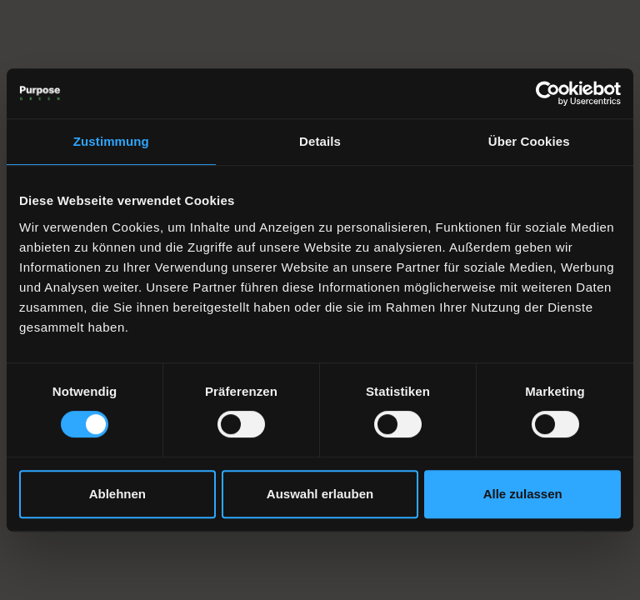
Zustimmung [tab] (111, 141)
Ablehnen (117, 494)
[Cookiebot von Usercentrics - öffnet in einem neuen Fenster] (548, 93)
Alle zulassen (522, 494)
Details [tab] (320, 141)
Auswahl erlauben (320, 494)
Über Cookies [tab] (529, 141)
